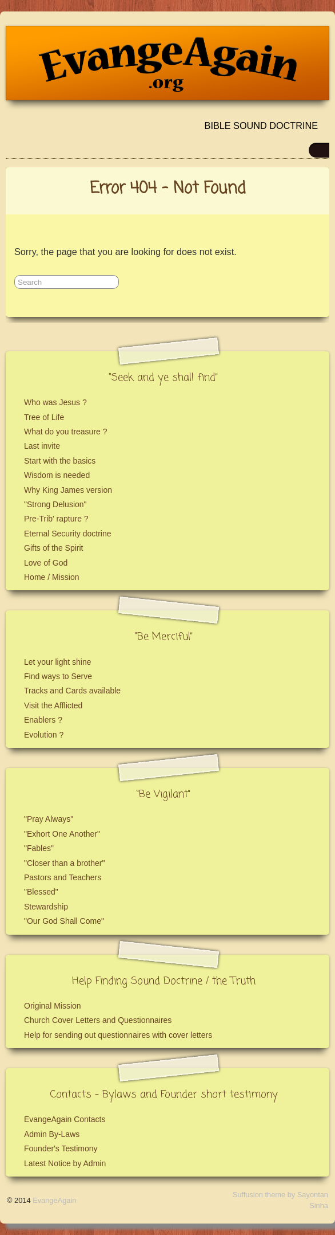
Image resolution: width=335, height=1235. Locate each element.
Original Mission (52, 1005)
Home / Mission (51, 577)
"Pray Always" (48, 819)
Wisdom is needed (57, 475)
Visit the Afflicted (53, 705)
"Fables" (39, 848)
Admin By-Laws (51, 1134)
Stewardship (46, 906)
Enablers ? (43, 719)
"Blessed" (41, 891)
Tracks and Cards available (72, 690)
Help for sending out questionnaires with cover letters (118, 1035)
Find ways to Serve (58, 676)
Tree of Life (44, 417)
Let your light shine (57, 661)
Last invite (42, 445)
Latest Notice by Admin (65, 1163)
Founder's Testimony (60, 1148)
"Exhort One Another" (62, 833)
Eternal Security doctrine (67, 533)
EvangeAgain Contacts (64, 1119)
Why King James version (68, 490)
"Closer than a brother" (64, 863)
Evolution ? (43, 734)
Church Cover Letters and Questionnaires (98, 1020)
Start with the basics (59, 460)
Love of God (45, 562)
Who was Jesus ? (55, 402)
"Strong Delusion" (55, 504)
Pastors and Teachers (62, 877)
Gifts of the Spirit (53, 547)
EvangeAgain (54, 1200)
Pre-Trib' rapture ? (56, 518)
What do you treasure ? (65, 431)
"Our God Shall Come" (64, 921)
